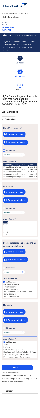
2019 (20, 234)
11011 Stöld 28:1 (20, 294)
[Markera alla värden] (14, 134)
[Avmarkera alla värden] (15, 142)
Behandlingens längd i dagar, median (20, 172)
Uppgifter (8, 128)
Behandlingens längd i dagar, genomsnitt (20, 164)
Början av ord (10, 150)
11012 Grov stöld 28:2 (20, 296)
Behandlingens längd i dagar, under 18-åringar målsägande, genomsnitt (20, 167)
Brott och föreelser (20, 284)
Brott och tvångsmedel (26, 35)
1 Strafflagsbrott (20, 287)
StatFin (11, 35)
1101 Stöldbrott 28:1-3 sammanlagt (20, 291)
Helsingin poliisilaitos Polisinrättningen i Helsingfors (20, 352)
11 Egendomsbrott (20, 289)
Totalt (20, 344)
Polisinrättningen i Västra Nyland (20, 354)
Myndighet (8, 304)
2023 (20, 224)
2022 (20, 227)
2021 (20, 229)
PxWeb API (6, 30)
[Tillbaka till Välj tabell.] (20, 59)
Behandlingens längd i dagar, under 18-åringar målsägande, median (20, 174)
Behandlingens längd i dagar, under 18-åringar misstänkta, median (20, 176)
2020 (20, 232)
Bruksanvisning (8, 27)
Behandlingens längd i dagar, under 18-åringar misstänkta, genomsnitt (20, 169)
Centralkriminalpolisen (20, 349)
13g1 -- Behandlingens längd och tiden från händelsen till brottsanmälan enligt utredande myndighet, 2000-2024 (19, 45)
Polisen (20, 347)
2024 (5, 222)
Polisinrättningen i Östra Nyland (20, 357)
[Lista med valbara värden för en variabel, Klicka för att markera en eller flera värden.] (20, 170)
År (4, 185)
